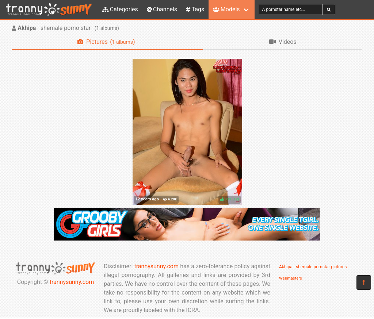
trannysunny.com (72, 281)
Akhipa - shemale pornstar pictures (313, 266)
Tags (195, 9)
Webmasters (290, 278)
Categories (120, 9)
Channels (162, 9)
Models (226, 9)
